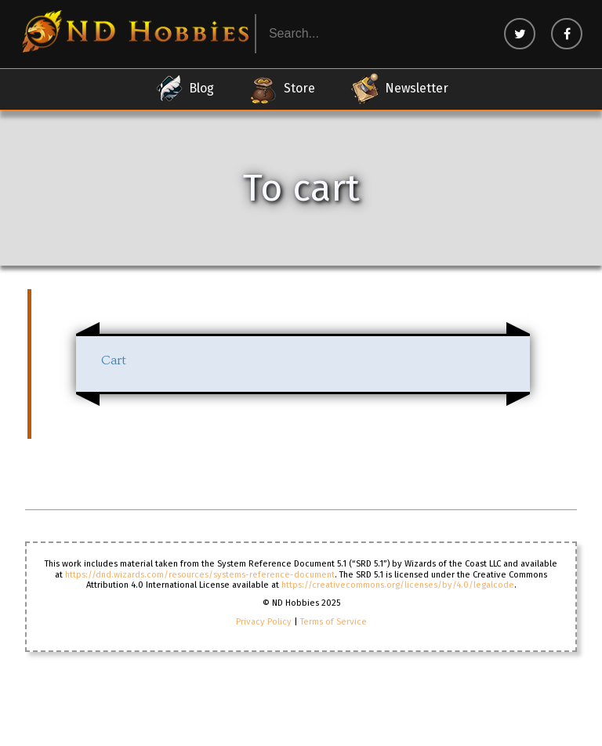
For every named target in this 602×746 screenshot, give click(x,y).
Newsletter (399, 88)
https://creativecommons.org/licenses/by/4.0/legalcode (397, 585)
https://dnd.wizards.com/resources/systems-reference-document (200, 575)
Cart (113, 360)
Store (281, 88)
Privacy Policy (264, 622)
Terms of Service (333, 622)
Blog (184, 88)
